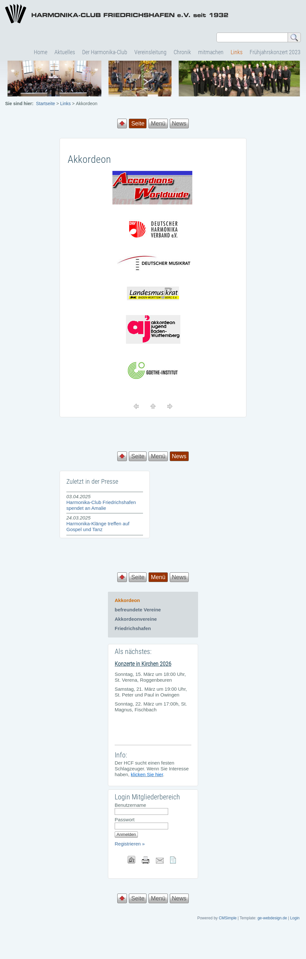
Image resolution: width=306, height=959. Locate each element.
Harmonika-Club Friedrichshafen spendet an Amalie (101, 505)
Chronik (182, 52)
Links (237, 52)
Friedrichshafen (133, 628)
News (179, 123)
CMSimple (227, 918)
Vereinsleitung (150, 52)
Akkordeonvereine (136, 619)
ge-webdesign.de (272, 918)
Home (40, 52)
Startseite (45, 103)
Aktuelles (64, 52)
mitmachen (211, 52)
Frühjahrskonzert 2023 (275, 52)
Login (295, 918)
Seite (137, 456)
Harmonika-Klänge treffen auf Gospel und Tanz (97, 526)
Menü (158, 123)
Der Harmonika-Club (104, 52)
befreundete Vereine (138, 609)
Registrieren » (130, 843)
